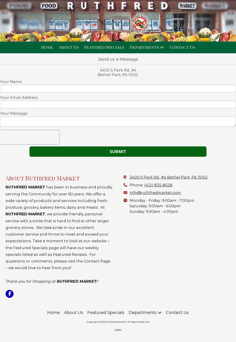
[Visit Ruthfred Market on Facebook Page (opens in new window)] (10, 294)
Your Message (14, 113)
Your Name (11, 81)
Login (118, 329)
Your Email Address (19, 97)
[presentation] (29, 137)
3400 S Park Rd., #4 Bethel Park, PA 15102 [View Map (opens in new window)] (169, 177)
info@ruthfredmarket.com (155, 192)
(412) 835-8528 (158, 185)
